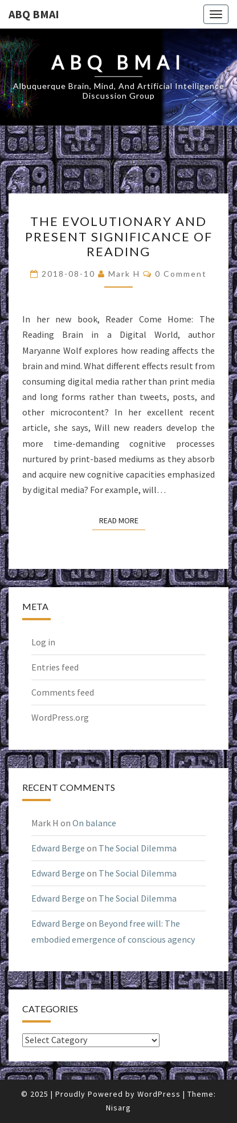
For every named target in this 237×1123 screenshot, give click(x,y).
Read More (122, 520)
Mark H (124, 273)
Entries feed (55, 667)
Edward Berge (58, 848)
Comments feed (62, 692)
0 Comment (181, 273)
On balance (94, 823)
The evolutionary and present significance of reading (119, 236)
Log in (43, 642)
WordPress (159, 1094)
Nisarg (118, 1107)
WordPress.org (60, 717)
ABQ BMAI (34, 14)
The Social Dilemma (138, 848)
